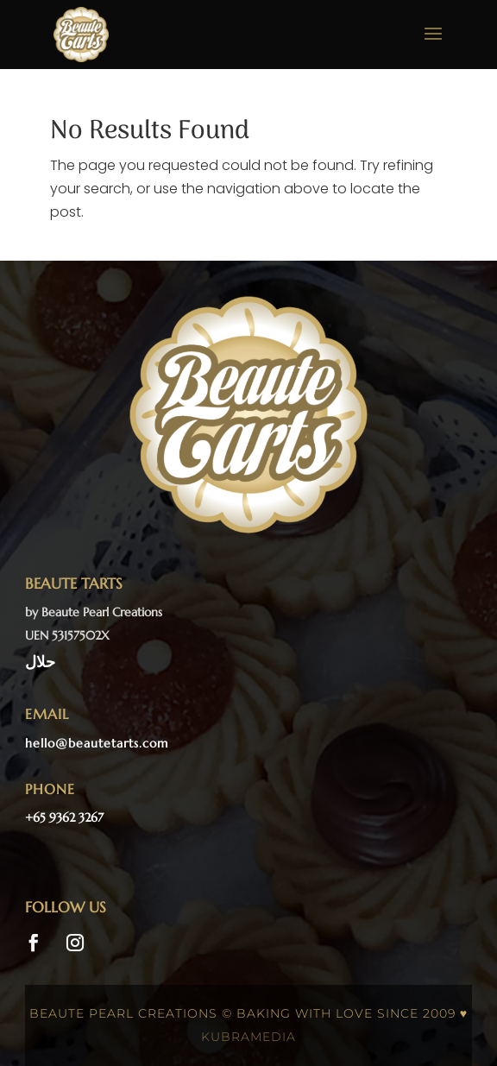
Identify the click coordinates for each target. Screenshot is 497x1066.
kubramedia (248, 1036)
